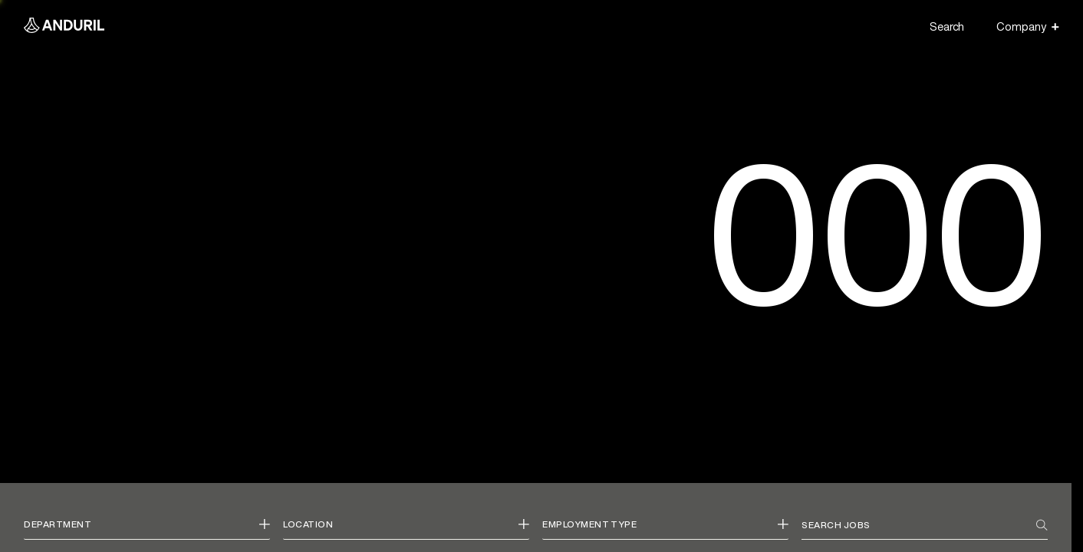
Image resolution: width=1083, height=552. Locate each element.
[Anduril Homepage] (64, 27)
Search (947, 26)
